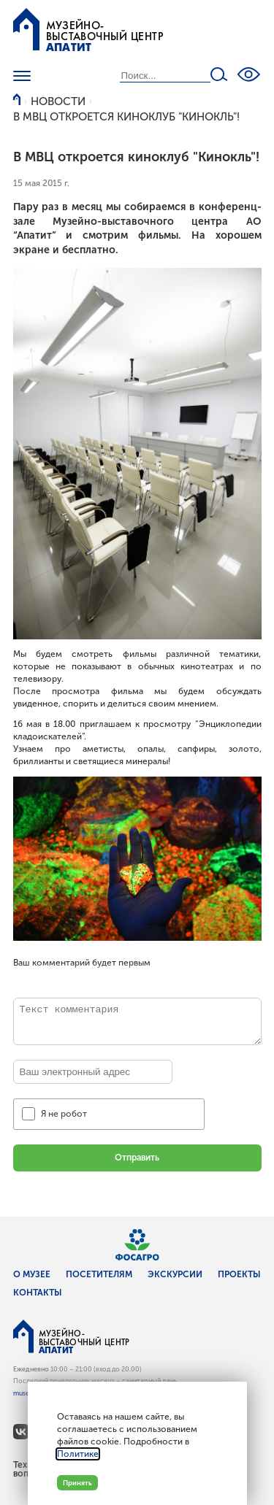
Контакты (37, 1292)
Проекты (239, 1274)
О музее (31, 1274)
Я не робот (64, 1114)
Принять (77, 1483)
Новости (58, 101)
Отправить (137, 1157)
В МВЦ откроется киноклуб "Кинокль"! (126, 116)
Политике (78, 1454)
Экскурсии (175, 1274)
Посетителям (99, 1274)
